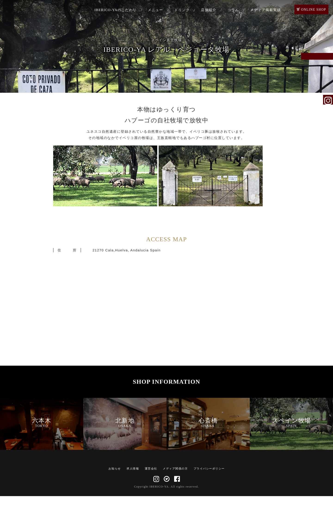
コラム (233, 10)
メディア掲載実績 (265, 10)
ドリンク (182, 10)
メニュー (155, 10)
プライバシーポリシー (209, 491)
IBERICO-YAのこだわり (115, 10)
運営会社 (151, 491)
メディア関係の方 (175, 491)
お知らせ (114, 491)
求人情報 (132, 491)
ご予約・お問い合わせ (328, 63)
